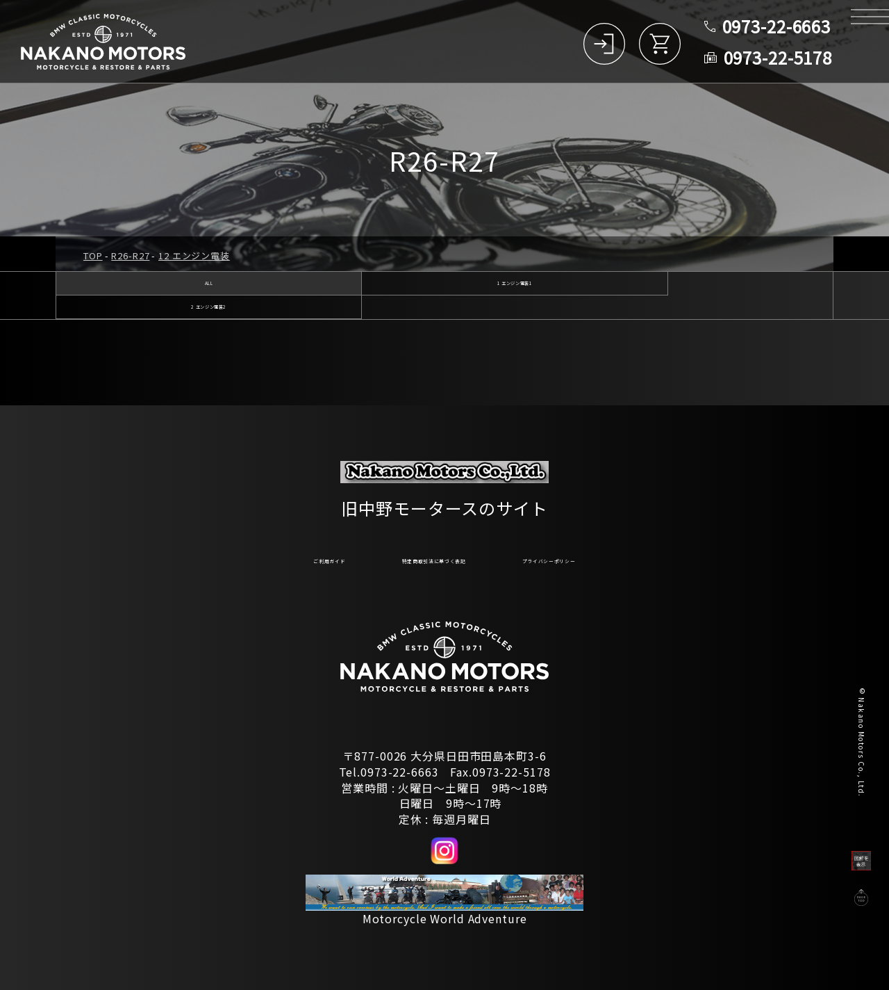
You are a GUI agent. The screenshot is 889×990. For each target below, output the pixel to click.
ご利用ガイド (254, 557)
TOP (93, 255)
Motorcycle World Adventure (445, 918)
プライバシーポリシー (610, 557)
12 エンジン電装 (194, 255)
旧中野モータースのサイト (444, 500)
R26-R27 (130, 255)
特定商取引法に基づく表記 (420, 557)
